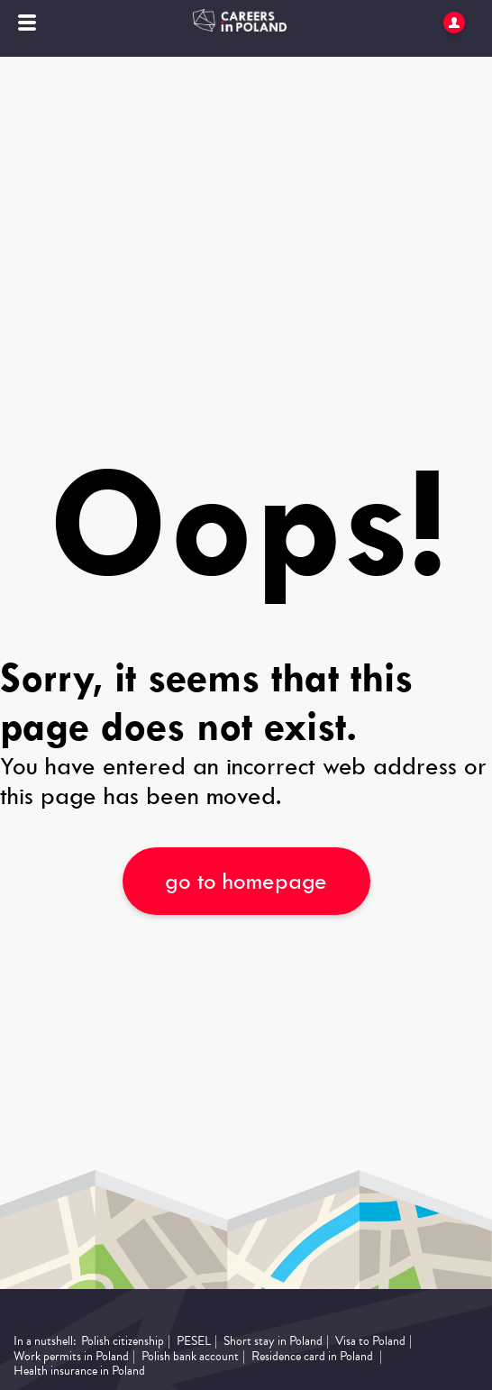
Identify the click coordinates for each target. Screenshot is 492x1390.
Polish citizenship (122, 1341)
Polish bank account (190, 1357)
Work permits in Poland (71, 1357)
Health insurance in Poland (79, 1371)
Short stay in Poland (273, 1341)
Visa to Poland (370, 1341)
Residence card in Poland (312, 1357)
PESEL (194, 1341)
